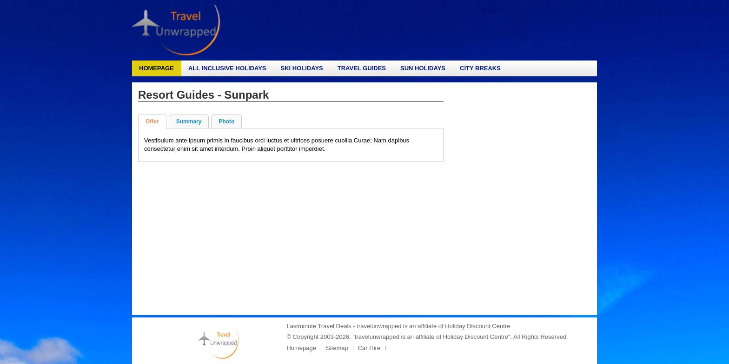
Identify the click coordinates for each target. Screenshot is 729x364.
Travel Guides (362, 68)
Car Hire (369, 347)
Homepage (156, 68)
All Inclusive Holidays (227, 68)
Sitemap (337, 347)
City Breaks (480, 68)
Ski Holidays (301, 68)
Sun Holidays (422, 68)
